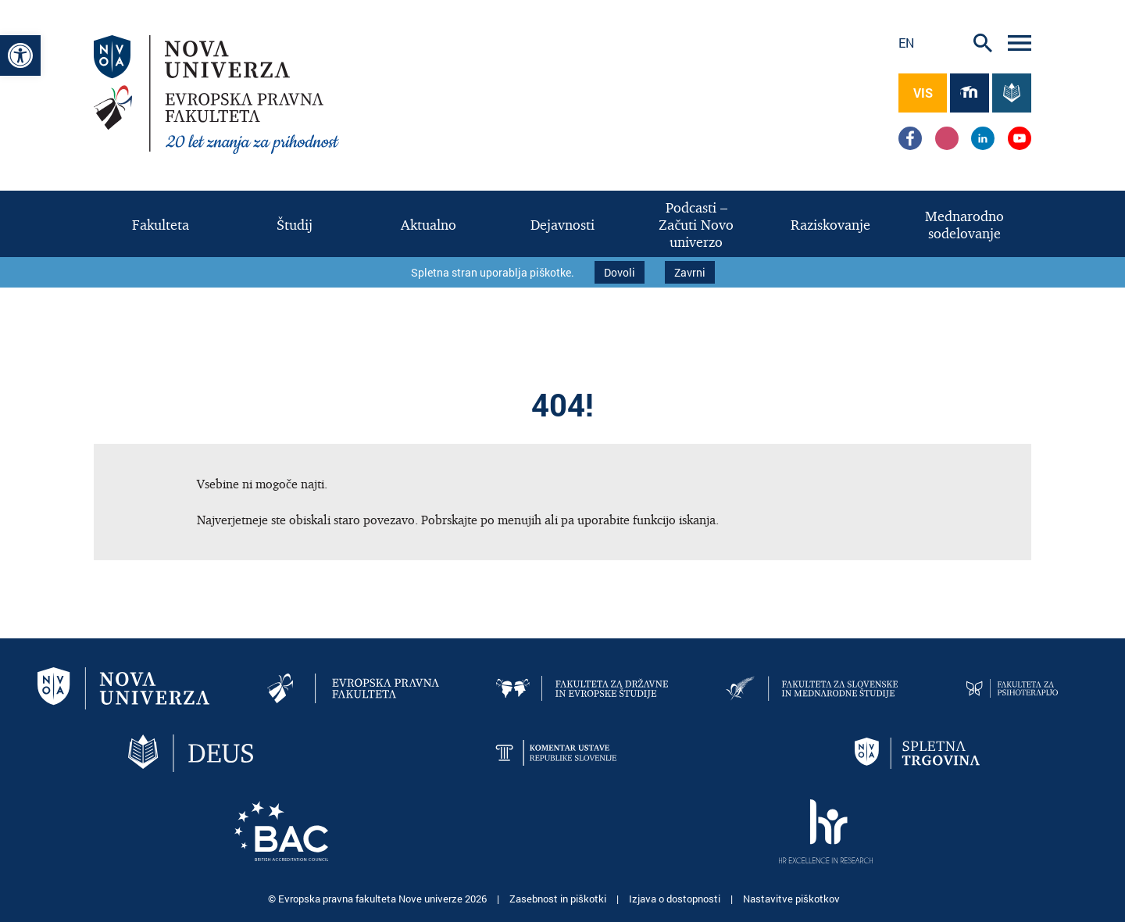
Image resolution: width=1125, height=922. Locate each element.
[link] (20, 55)
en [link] (906, 42)
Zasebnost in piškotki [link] (559, 899)
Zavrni (689, 272)
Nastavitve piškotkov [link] (791, 899)
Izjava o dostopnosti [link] (676, 899)
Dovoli (619, 272)
